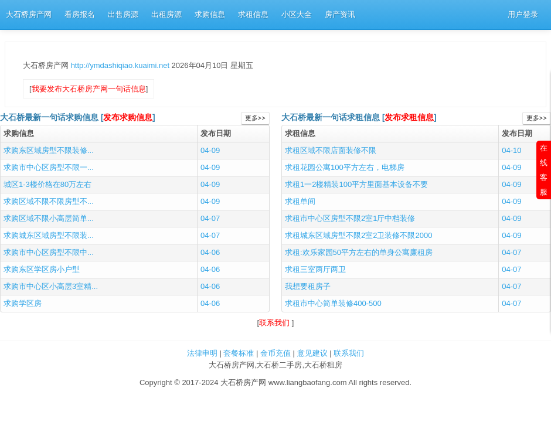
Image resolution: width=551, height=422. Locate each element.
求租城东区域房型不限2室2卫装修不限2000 (358, 235)
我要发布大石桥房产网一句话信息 (89, 88)
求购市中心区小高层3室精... (51, 286)
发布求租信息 (409, 117)
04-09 (210, 150)
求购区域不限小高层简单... (49, 218)
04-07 (210, 218)
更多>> (255, 118)
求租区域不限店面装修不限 (330, 150)
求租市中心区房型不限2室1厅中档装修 (350, 218)
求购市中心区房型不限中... (49, 252)
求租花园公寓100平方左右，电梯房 (344, 167)
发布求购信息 (127, 117)
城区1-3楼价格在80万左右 (47, 184)
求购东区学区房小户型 (42, 269)
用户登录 (523, 14)
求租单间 (300, 201)
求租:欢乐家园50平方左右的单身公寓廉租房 (359, 252)
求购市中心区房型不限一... (49, 167)
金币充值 (275, 353)
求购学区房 (23, 303)
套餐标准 (238, 353)
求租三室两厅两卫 (315, 269)
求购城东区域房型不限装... (49, 235)
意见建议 (312, 353)
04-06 (210, 252)
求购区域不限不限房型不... (49, 201)
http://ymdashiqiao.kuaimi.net (121, 65)
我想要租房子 (308, 286)
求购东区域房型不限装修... (49, 150)
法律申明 (202, 353)
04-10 (511, 150)
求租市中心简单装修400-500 (333, 303)
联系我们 (275, 322)
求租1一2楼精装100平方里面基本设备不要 (356, 184)
